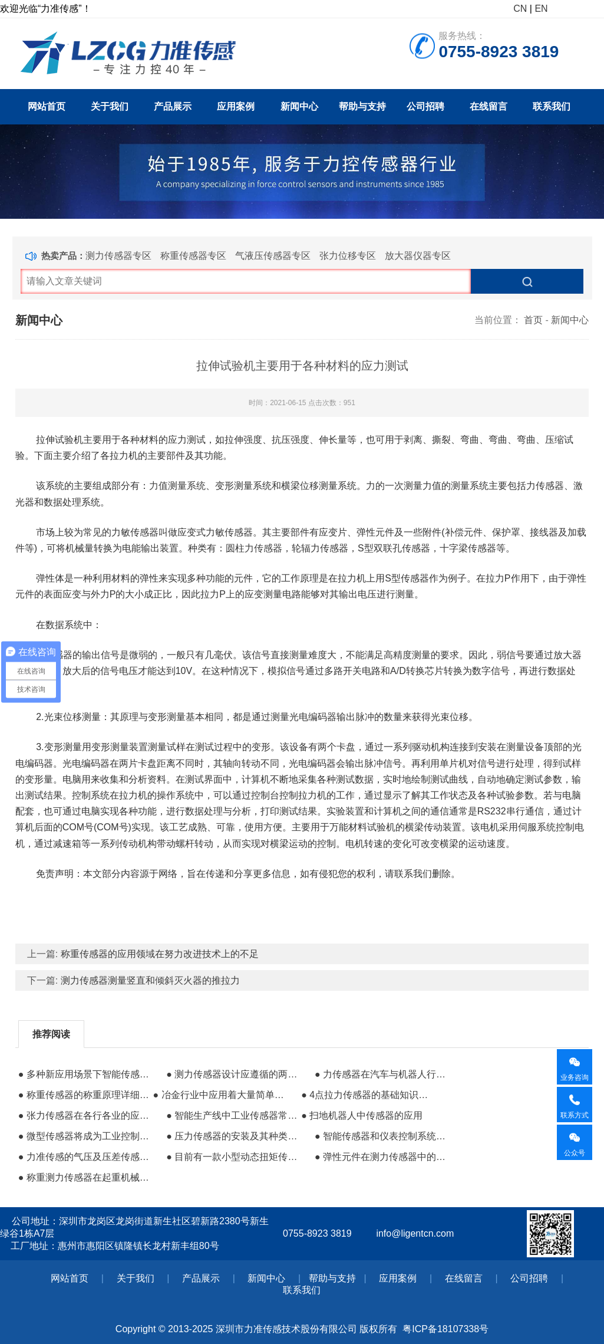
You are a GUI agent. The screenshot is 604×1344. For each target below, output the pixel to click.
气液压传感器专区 (273, 256)
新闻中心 (299, 106)
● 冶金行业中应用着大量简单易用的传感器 (219, 1095)
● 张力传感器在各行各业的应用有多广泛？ (84, 1115)
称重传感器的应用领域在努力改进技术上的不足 (160, 954)
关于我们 (109, 106)
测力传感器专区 (118, 256)
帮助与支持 (362, 106)
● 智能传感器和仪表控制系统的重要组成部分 (381, 1136)
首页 (533, 320)
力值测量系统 (177, 486)
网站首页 (46, 106)
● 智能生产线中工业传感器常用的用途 (232, 1115)
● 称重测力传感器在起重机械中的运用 (84, 1177)
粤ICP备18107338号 (445, 1329)
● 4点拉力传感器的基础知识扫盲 (367, 1095)
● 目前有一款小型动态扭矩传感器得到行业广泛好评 (232, 1157)
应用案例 (236, 106)
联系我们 (551, 106)
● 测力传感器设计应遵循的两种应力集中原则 (232, 1074)
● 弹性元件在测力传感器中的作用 (381, 1157)
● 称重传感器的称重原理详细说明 (84, 1095)
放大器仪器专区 (418, 256)
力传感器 (263, 548)
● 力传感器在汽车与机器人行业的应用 (381, 1074)
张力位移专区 (347, 256)
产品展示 (173, 106)
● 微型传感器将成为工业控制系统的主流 (84, 1136)
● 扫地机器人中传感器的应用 (362, 1115)
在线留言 (488, 106)
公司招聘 (425, 106)
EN (540, 9)
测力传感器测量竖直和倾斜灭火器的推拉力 (150, 980)
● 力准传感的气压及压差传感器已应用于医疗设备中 (84, 1157)
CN (520, 9)
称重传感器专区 (193, 256)
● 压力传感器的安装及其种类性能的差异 (232, 1136)
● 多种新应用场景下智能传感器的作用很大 (84, 1074)
